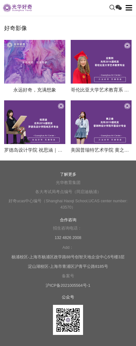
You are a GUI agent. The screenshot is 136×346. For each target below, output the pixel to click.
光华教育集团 (68, 182)
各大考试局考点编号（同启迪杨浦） (68, 192)
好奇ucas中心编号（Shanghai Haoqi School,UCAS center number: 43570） (68, 204)
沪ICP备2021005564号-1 (68, 285)
